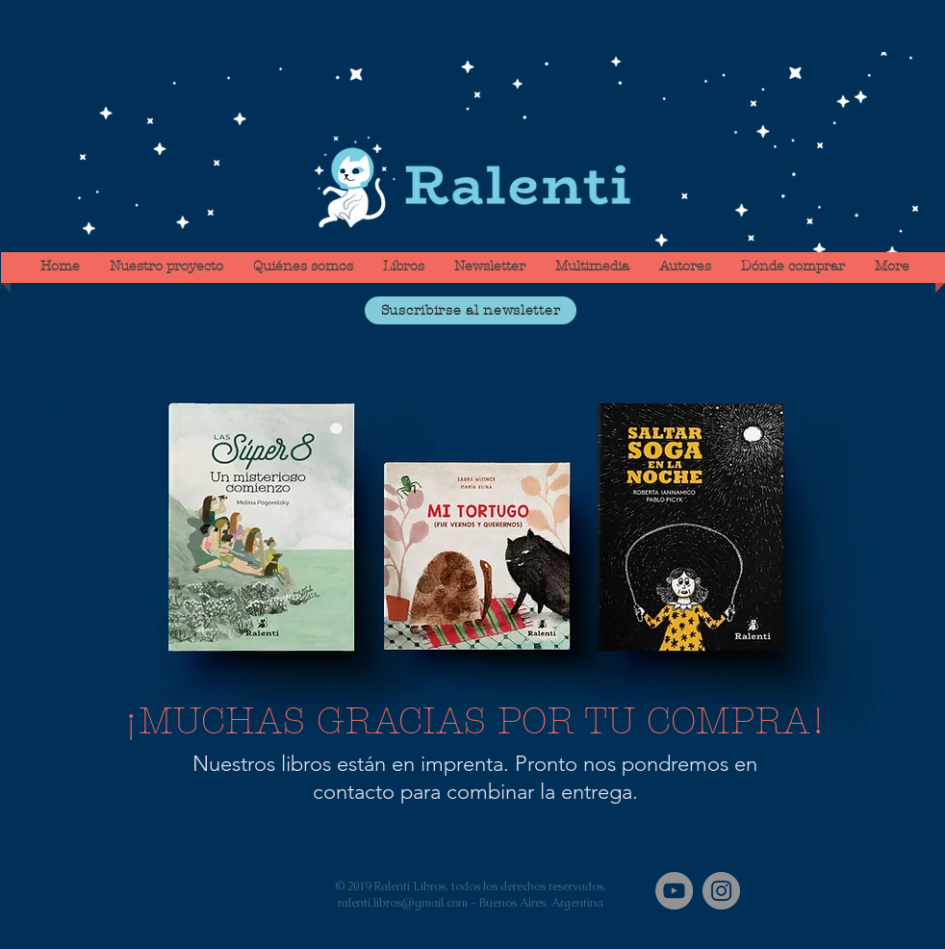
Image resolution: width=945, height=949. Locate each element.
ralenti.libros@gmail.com (403, 903)
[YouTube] (674, 891)
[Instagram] (721, 891)
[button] (470, 310)
